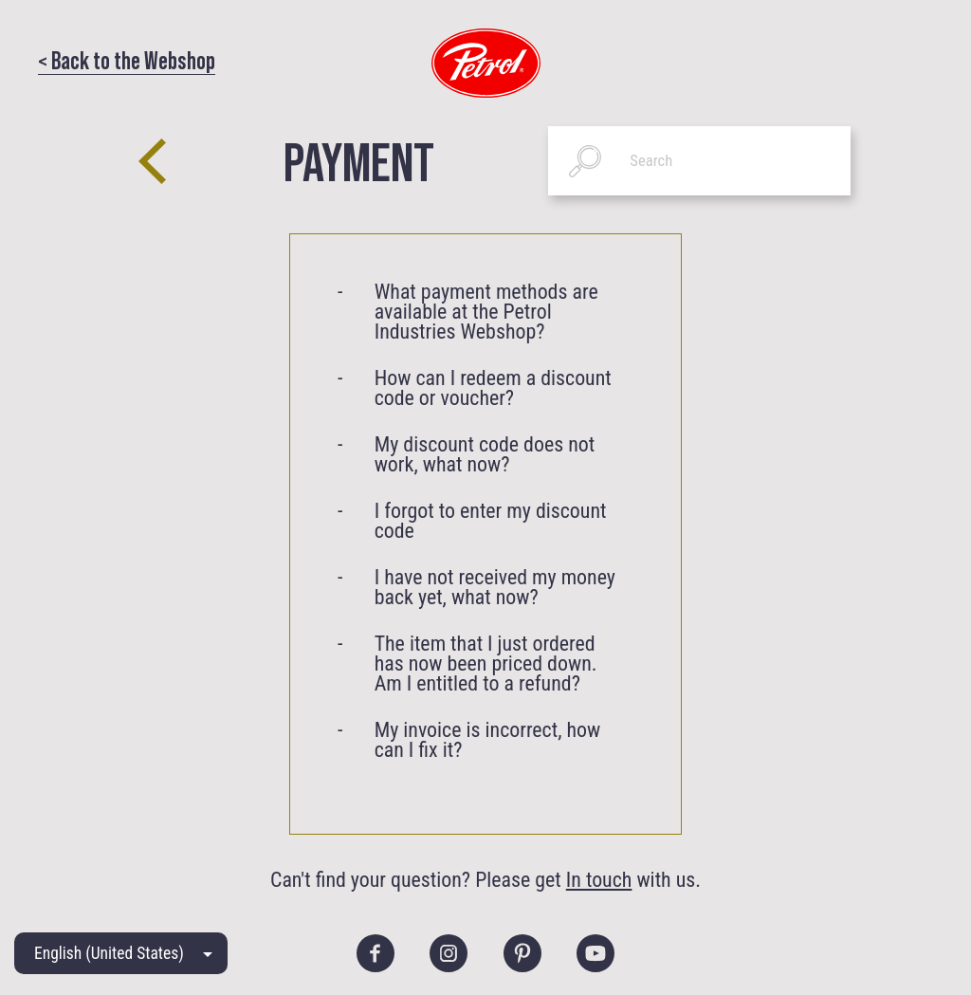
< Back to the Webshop (126, 59)
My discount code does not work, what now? (485, 454)
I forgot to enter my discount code (491, 521)
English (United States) (109, 953)
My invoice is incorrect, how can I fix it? (488, 740)
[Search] (699, 160)
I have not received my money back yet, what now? (495, 587)
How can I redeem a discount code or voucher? (493, 388)
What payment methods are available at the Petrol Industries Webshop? (486, 311)
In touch (599, 880)
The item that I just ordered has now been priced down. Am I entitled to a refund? (486, 663)
